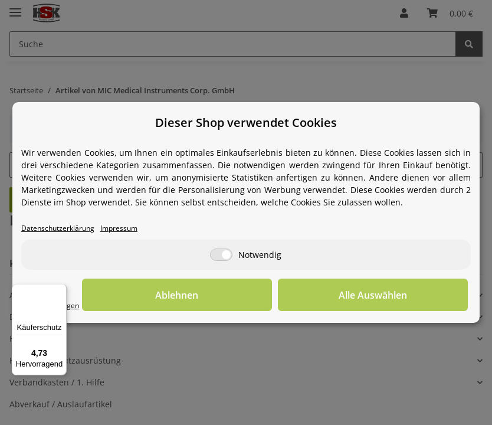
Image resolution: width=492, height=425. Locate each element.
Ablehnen (285, 295)
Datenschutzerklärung (65, 228)
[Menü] (60, 291)
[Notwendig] (221, 256)
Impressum (137, 228)
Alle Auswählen (409, 295)
